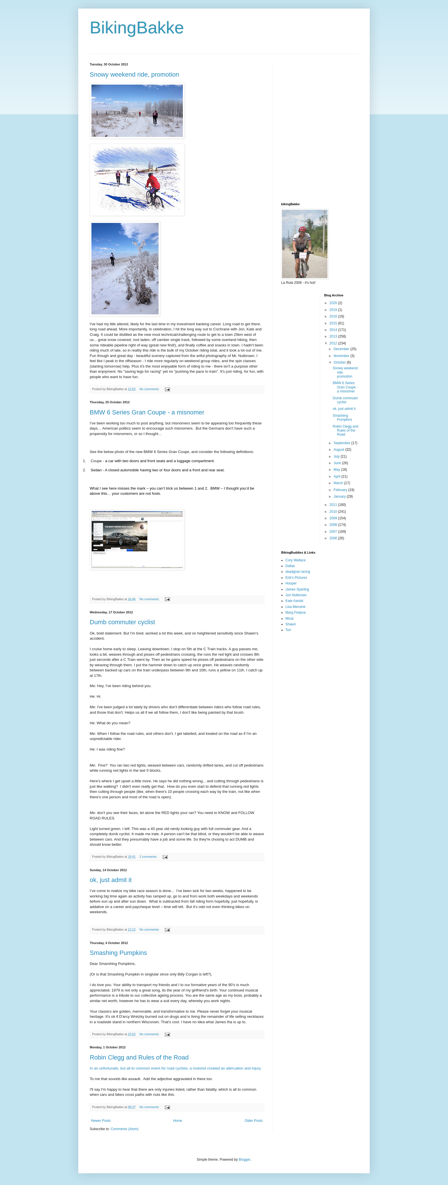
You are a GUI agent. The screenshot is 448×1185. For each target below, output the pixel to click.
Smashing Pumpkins (118, 952)
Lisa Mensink (295, 607)
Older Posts (254, 1121)
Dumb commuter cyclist (122, 622)
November (341, 356)
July (337, 456)
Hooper (291, 583)
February (340, 490)
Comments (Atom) (124, 1129)
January (340, 496)
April (337, 476)
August (339, 450)
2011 (333, 505)
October (340, 362)
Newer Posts (101, 1121)
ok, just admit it (111, 879)
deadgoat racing (297, 572)
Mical (289, 619)
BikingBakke (137, 27)
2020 (333, 303)
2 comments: (148, 856)
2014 (333, 330)
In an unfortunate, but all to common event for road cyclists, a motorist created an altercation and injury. (176, 1068)
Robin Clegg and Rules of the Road (139, 1057)
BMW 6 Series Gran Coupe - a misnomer (147, 412)
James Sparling (297, 589)
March (338, 483)
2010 (333, 512)
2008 (333, 525)
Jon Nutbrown (296, 595)
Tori (288, 630)
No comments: (149, 389)
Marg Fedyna (295, 613)
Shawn (290, 624)
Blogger (244, 1160)
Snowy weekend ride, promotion (134, 74)
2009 (333, 518)
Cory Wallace (295, 560)
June (337, 463)
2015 (333, 323)
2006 (333, 538)
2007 (333, 532)
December (341, 349)
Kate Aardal (294, 601)
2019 (333, 310)
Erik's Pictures (296, 578)
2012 (333, 343)
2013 (333, 336)
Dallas (290, 566)
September (342, 443)
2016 (333, 316)
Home (177, 1121)
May (337, 470)
